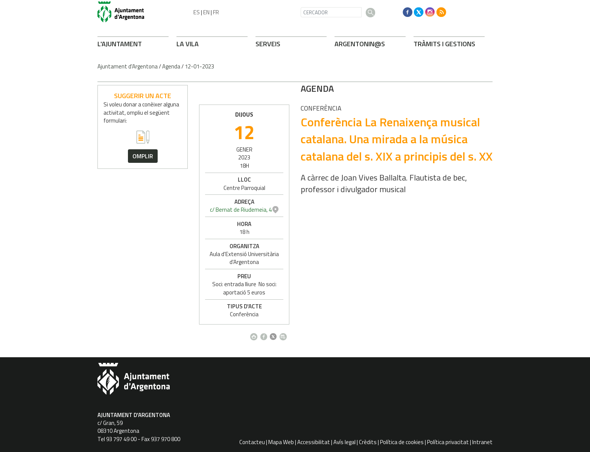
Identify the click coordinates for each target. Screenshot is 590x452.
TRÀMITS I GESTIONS (444, 44)
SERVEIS (267, 44)
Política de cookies (402, 442)
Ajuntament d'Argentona (127, 66)
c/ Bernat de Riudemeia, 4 (444, 209)
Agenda (171, 66)
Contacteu (252, 442)
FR (216, 12)
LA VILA (187, 44)
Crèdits (368, 442)
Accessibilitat (313, 442)
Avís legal (344, 442)
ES (196, 12)
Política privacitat (448, 442)
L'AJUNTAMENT (119, 44)
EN (206, 12)
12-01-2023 (199, 66)
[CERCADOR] (331, 12)
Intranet (482, 442)
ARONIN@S (360, 44)
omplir (142, 156)
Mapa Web (281, 442)
